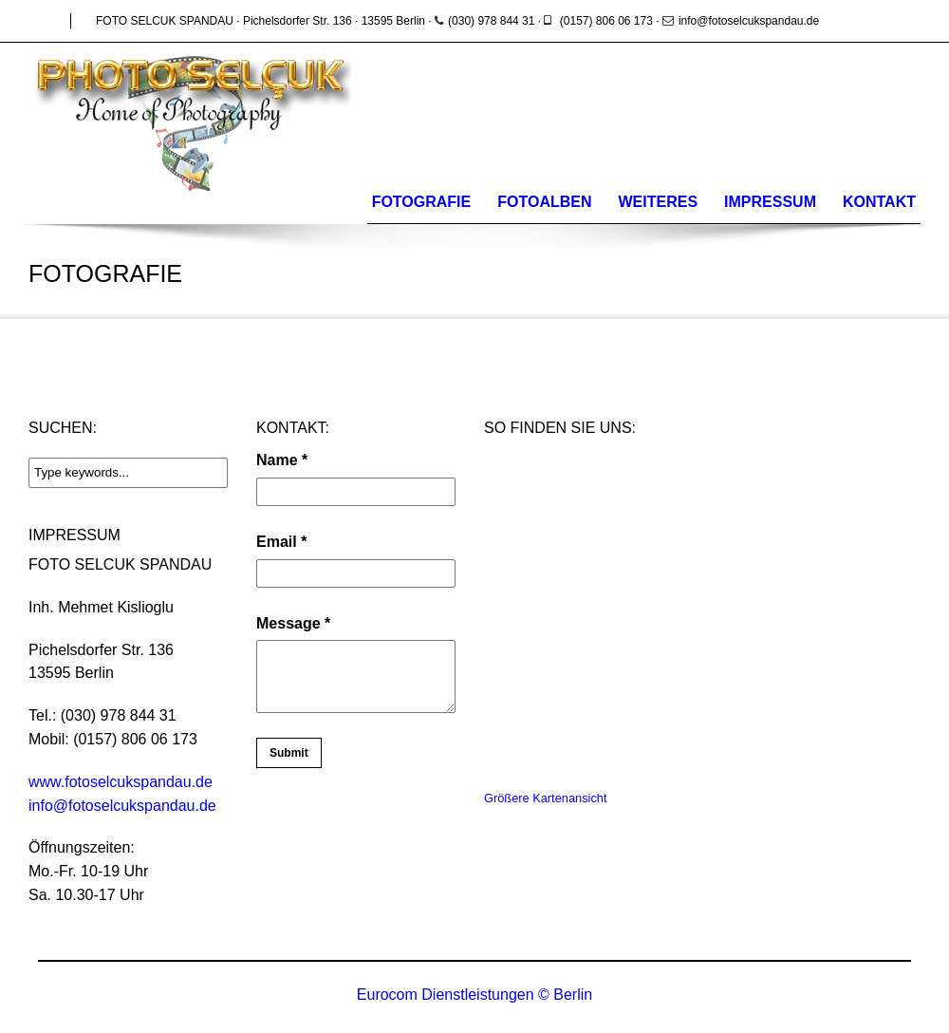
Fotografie (422, 202)
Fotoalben (544, 202)
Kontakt (879, 202)
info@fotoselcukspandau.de (122, 806)
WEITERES (658, 202)
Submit (289, 753)
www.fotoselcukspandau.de (120, 782)
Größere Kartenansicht (545, 798)
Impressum (770, 202)
